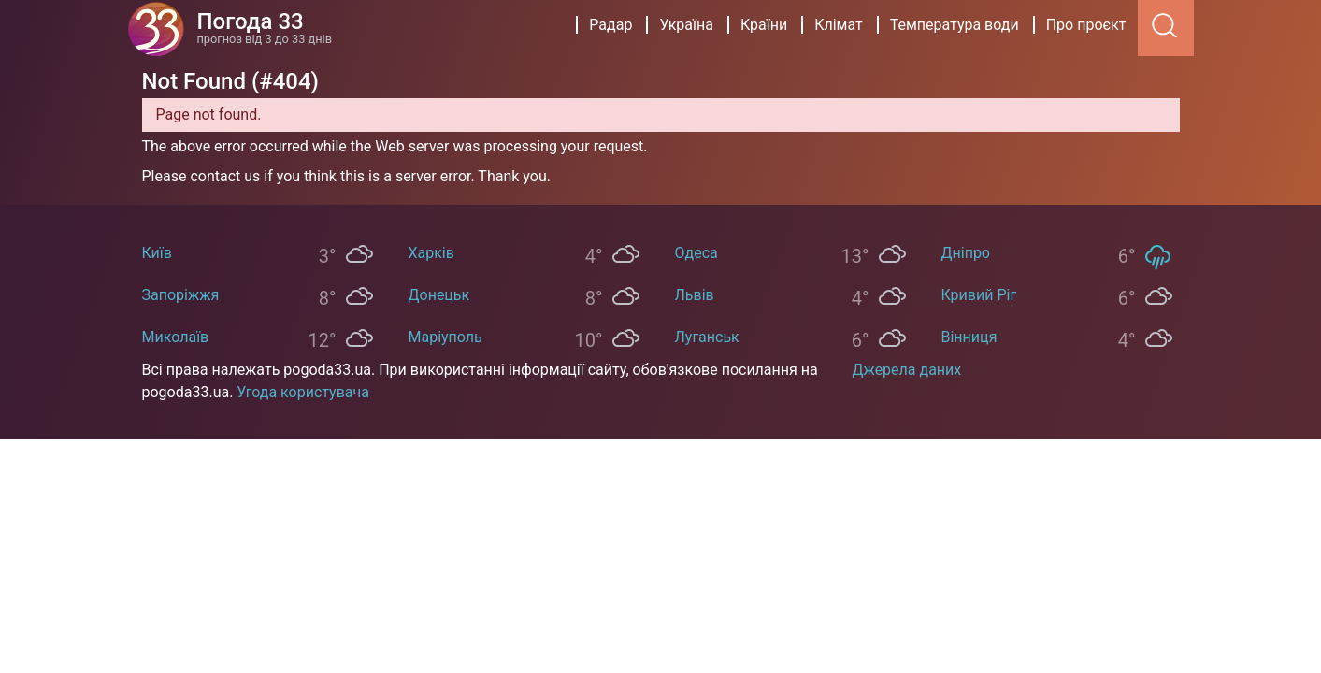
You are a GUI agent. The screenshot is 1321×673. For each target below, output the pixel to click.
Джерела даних (907, 370)
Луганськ (707, 337)
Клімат (838, 25)
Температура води (954, 25)
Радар (610, 25)
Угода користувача (303, 392)
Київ (157, 253)
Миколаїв (175, 337)
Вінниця (969, 337)
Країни (763, 25)
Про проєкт (1086, 25)
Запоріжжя (181, 295)
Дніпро (966, 253)
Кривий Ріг (979, 295)
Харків (431, 253)
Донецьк (439, 295)
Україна (686, 25)
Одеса (696, 253)
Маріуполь (445, 337)
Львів (694, 295)
